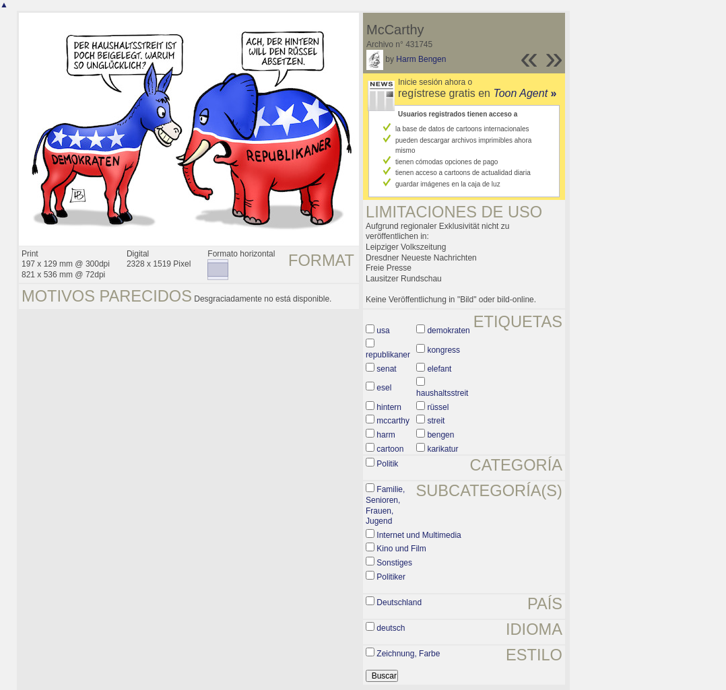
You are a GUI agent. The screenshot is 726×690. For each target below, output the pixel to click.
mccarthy (392, 420)
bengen (440, 435)
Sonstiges (394, 562)
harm (385, 435)
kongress (443, 350)
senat (386, 369)
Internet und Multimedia (418, 535)
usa (382, 330)
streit (435, 420)
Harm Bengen (421, 59)
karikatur (442, 449)
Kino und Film (401, 548)
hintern (388, 407)
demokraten (448, 330)
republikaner (388, 354)
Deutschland (399, 602)
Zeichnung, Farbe (408, 653)
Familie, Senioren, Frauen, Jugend (385, 505)
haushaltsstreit (442, 393)
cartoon (389, 449)
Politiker (390, 577)
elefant (439, 369)
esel (383, 387)
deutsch (390, 628)
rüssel (438, 407)
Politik (387, 464)
